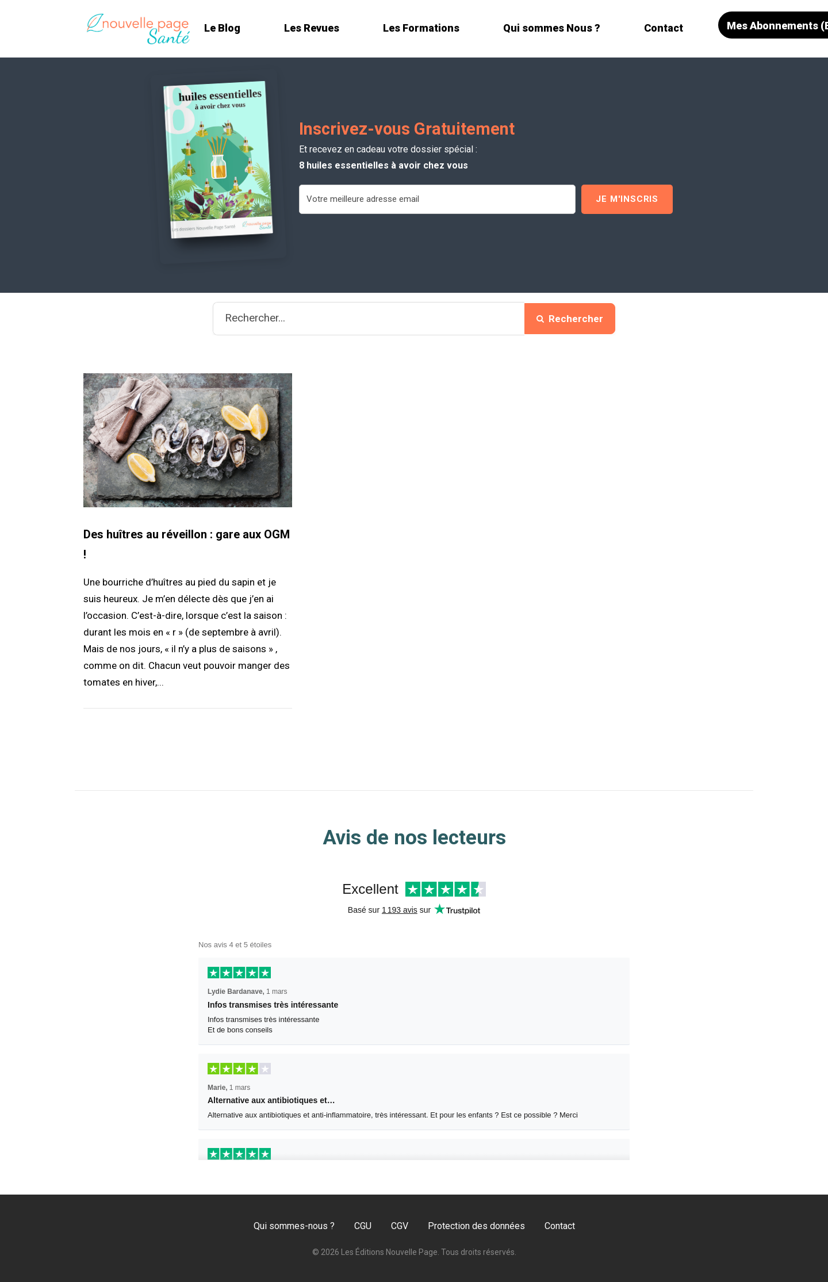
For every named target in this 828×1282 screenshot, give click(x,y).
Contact (663, 28)
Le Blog (222, 28)
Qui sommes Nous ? (551, 28)
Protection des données (476, 1225)
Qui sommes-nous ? (294, 1225)
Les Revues (311, 28)
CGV (399, 1225)
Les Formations (421, 28)
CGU (362, 1225)
